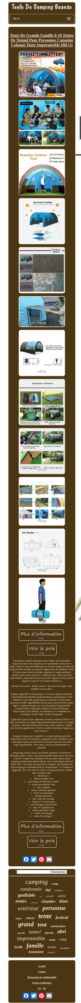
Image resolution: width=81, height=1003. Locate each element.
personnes (64, 948)
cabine (62, 896)
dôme (63, 901)
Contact (42, 971)
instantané (36, 952)
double (52, 947)
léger (19, 918)
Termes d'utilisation (42, 983)
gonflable (26, 895)
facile (18, 947)
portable (50, 896)
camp (63, 939)
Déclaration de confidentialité (41, 977)
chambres (59, 890)
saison (30, 918)
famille (35, 945)
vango (55, 883)
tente (45, 916)
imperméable (31, 938)
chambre (48, 901)
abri (61, 931)
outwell (51, 952)
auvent (49, 932)
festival (62, 917)
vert (40, 897)
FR (44, 988)
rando (52, 939)
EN (39, 988)
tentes (21, 901)
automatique (58, 926)
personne (54, 907)
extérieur (28, 908)
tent (42, 925)
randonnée (31, 889)
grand (26, 924)
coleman (34, 902)
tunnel (35, 931)
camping (36, 881)
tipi (48, 890)
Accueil (41, 966)
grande (21, 932)
